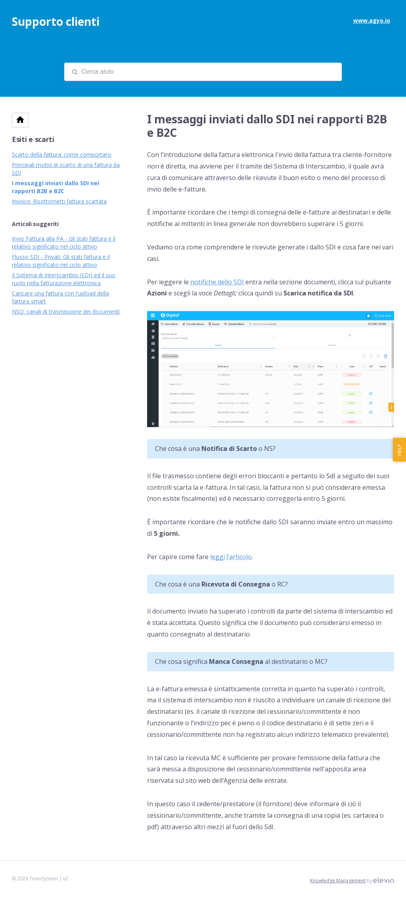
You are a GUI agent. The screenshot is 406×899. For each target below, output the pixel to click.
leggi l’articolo (231, 556)
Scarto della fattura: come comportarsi (61, 154)
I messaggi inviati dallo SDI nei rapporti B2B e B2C (55, 187)
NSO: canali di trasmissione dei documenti (66, 311)
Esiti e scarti (33, 139)
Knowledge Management (338, 880)
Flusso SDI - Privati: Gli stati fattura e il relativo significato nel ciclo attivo (61, 260)
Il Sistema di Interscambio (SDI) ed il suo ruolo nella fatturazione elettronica (63, 279)
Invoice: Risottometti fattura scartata (59, 201)
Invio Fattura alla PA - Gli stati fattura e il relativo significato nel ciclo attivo (63, 242)
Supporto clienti (56, 21)
